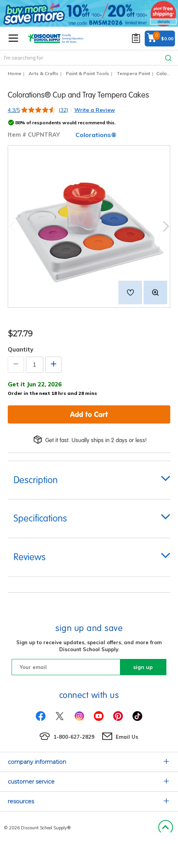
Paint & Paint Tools (87, 73)
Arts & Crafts (43, 73)
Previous (12, 226)
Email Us (127, 737)
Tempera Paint (133, 73)
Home (14, 73)
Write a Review (94, 109)
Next (166, 226)
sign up (143, 667)
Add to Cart (89, 414)
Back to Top (165, 827)
